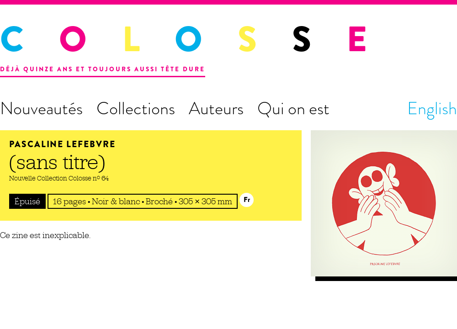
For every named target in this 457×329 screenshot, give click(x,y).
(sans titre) (57, 161)
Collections (135, 108)
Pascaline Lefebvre (62, 144)
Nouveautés (41, 108)
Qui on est (293, 108)
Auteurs (216, 108)
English (432, 108)
